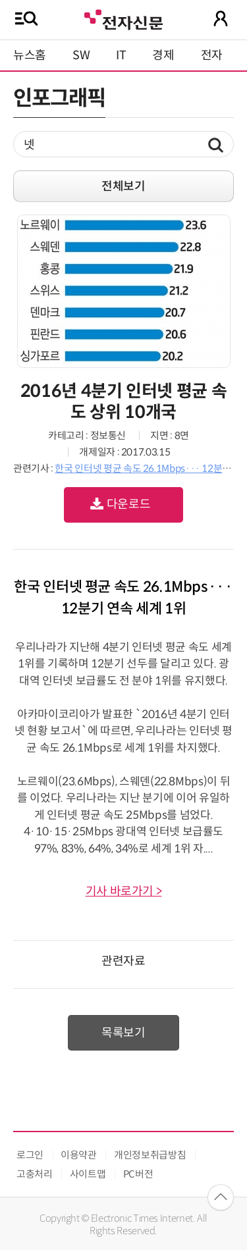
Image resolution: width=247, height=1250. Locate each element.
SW (81, 55)
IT (121, 55)
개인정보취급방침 (150, 1155)
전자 (212, 55)
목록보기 (123, 1033)
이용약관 (79, 1155)
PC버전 (138, 1174)
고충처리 (34, 1174)
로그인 (29, 1155)
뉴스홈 (29, 55)
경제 (163, 55)
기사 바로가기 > (124, 891)
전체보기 (123, 186)
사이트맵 (88, 1174)
